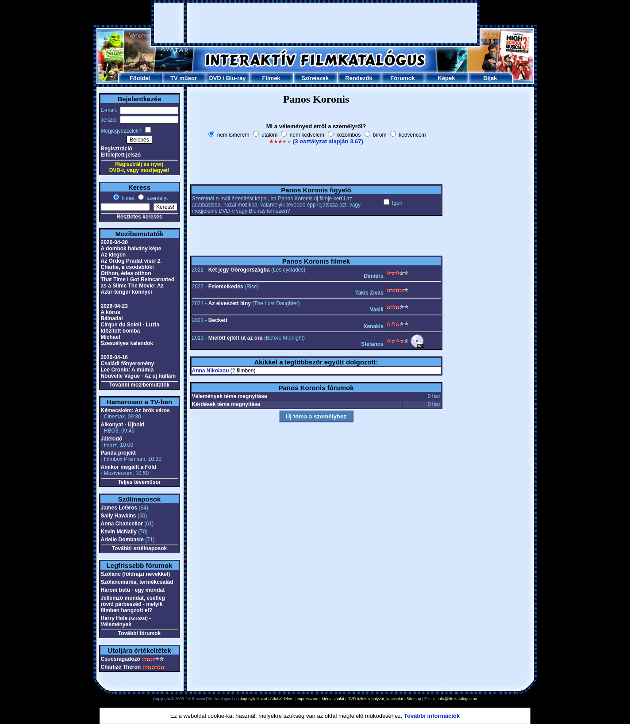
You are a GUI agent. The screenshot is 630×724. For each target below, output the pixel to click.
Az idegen (113, 255)
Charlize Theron (121, 667)
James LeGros (119, 508)
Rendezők (358, 78)
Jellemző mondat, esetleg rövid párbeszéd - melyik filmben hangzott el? (133, 604)
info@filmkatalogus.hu (457, 699)
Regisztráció (116, 149)
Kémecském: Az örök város (135, 410)
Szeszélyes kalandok (127, 343)
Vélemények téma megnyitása (229, 396)
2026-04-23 (114, 306)
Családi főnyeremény (127, 363)
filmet (127, 198)
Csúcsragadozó (120, 659)
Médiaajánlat (333, 699)
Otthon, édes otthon (126, 273)
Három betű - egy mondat (133, 590)
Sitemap (414, 699)
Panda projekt (118, 453)
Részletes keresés (139, 217)
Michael (110, 337)
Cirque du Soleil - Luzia (130, 325)
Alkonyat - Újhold (123, 424)
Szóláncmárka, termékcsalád (137, 582)
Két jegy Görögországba (239, 270)
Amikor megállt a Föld (128, 467)
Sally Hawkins (118, 516)
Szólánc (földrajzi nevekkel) (135, 574)
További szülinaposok (139, 548)
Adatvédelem (282, 699)
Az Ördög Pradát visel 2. (131, 261)
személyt (156, 198)
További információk (432, 716)
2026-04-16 (114, 357)
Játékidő (112, 439)
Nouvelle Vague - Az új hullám (138, 376)
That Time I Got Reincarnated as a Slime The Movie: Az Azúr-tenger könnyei (137, 285)
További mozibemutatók (139, 385)
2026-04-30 (114, 242)
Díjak (490, 78)
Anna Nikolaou (210, 371)
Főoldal (140, 78)
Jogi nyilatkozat (253, 699)
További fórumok (139, 633)
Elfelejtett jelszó (121, 155)
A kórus (110, 312)
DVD (215, 78)
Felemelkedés (225, 286)
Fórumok (402, 78)
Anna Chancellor (122, 524)
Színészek (315, 78)
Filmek (271, 78)
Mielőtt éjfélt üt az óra (235, 338)
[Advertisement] (315, 23)
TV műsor (183, 78)
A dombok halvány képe (131, 248)
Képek (446, 78)
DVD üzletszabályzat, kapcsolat (375, 699)
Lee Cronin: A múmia (127, 370)
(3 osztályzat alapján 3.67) (328, 141)
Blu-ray (236, 78)
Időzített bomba (120, 331)
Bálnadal (112, 318)
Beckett (217, 320)
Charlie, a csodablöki (127, 267)
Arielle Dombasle (122, 539)
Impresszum (308, 699)
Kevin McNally (119, 532)
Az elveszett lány (229, 303)
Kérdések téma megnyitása (226, 404)
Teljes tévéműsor (139, 482)
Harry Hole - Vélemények (126, 621)
